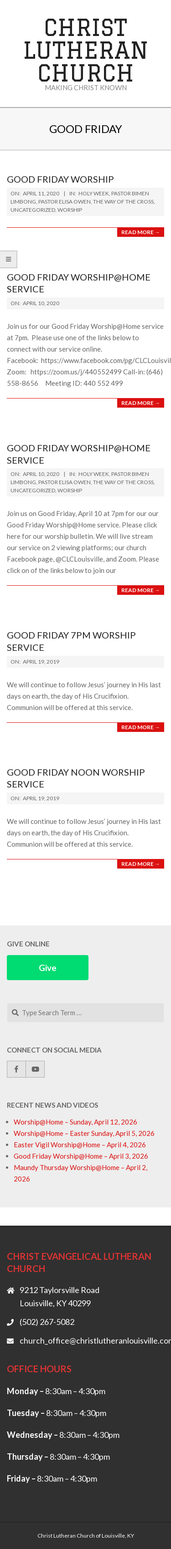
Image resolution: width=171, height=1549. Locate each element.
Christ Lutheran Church (86, 50)
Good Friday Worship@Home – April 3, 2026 (81, 1156)
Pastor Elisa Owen (64, 201)
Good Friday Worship (60, 179)
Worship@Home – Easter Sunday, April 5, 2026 (84, 1133)
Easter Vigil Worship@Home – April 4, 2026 (80, 1144)
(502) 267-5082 (47, 1322)
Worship (69, 209)
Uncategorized (32, 209)
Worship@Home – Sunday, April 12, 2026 (75, 1122)
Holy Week (93, 193)
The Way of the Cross (123, 201)
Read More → (140, 232)
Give (48, 967)
